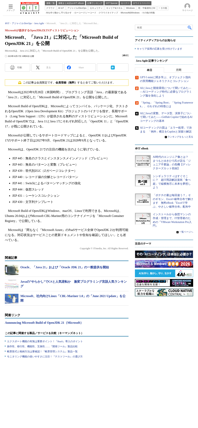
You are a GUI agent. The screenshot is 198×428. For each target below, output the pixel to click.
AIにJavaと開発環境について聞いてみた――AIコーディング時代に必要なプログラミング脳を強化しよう (166, 92)
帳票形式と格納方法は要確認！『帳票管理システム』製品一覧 (42, 351)
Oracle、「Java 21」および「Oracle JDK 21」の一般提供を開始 (64, 267)
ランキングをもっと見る (180, 136)
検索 (190, 27)
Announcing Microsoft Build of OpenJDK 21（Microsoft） (44, 322)
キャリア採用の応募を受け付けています (159, 48)
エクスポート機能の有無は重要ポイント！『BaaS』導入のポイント (45, 341)
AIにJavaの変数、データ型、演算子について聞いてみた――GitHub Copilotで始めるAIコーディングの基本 (166, 117)
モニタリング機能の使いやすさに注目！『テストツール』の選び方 (45, 356)
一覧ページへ (186, 232)
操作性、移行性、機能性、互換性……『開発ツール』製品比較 (42, 346)
